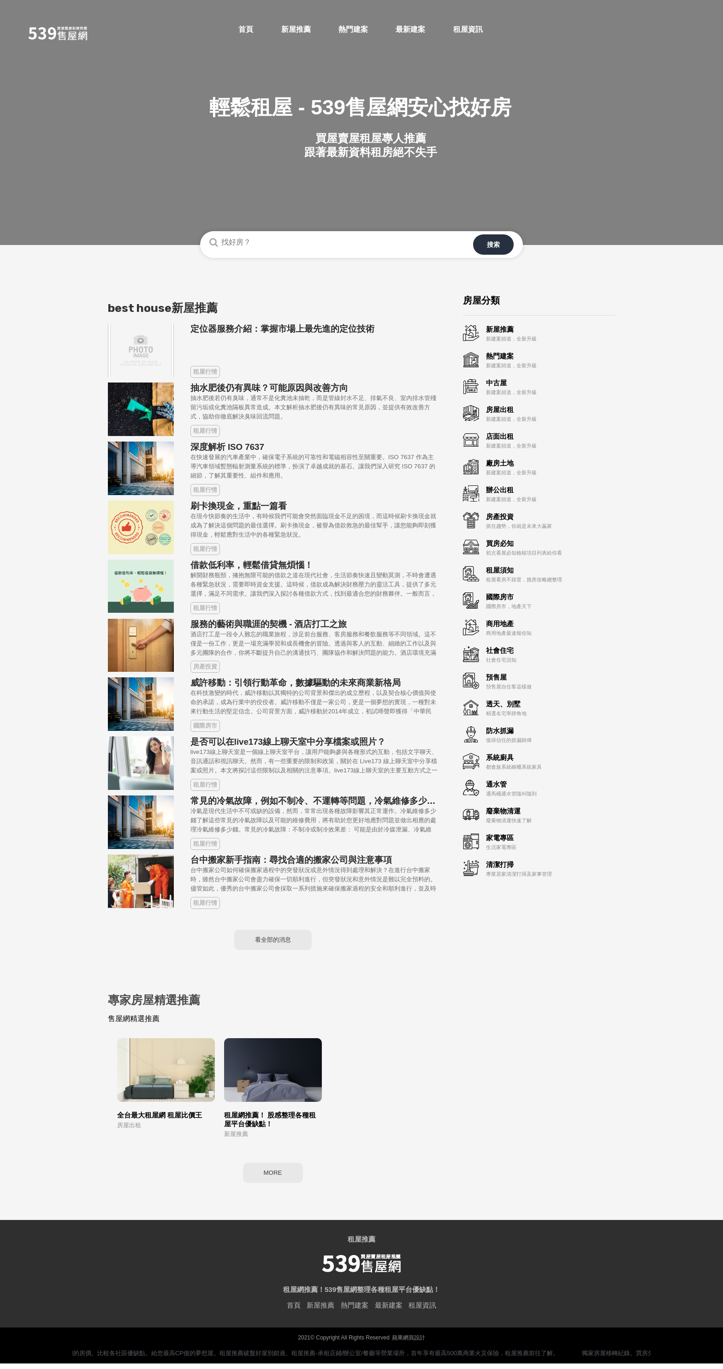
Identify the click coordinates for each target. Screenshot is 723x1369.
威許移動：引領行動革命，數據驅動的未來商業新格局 (295, 679)
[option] (361, 122)
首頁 (294, 1311)
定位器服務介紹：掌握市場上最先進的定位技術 (282, 325)
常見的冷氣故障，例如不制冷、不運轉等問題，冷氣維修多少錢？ (317, 797)
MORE (273, 1176)
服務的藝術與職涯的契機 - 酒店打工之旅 (268, 620)
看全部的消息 (272, 938)
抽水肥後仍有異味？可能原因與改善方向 (269, 384)
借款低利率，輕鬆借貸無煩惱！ (251, 561)
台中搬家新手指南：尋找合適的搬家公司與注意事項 (291, 856)
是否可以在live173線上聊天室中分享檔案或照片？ (287, 738)
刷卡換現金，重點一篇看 (238, 502)
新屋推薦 (320, 1311)
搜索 (499, 242)
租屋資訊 (422, 1311)
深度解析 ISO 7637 (227, 443)
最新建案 (389, 1311)
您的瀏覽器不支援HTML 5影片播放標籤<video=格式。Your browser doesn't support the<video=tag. (361, 181)
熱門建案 (354, 1311)
